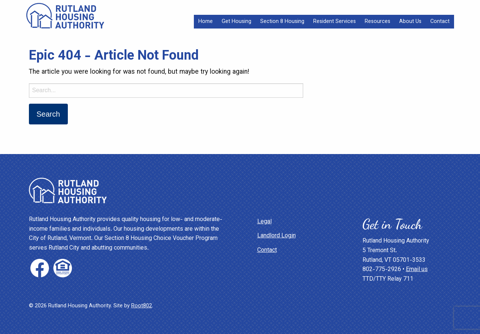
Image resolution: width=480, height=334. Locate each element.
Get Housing (236, 21)
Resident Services (334, 21)
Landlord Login (276, 236)
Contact (440, 21)
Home (205, 21)
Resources (377, 21)
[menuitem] (205, 22)
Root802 (141, 306)
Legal (264, 222)
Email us (417, 269)
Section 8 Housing (282, 21)
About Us (410, 21)
